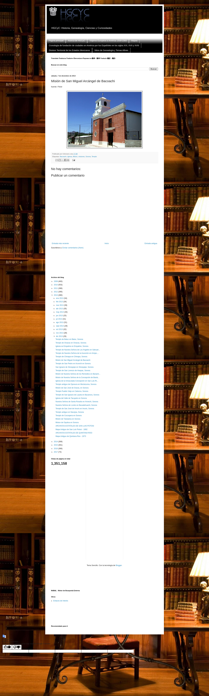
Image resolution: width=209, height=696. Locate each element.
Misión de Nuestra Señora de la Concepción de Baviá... (77, 377)
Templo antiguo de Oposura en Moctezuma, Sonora (75, 384)
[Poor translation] (17, 647)
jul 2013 (59, 319)
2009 (56, 281)
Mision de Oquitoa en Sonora (66, 422)
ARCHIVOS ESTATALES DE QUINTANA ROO (73, 433)
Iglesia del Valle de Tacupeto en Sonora (71, 398)
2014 (56, 442)
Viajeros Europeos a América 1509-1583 (108, 40)
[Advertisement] (105, 264)
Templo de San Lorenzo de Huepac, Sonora (72, 370)
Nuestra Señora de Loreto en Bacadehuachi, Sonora (76, 405)
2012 (56, 292)
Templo (94, 156)
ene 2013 (60, 298)
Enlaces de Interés (60, 601)
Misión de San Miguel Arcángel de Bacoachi (72, 360)
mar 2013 (60, 305)
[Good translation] (7, 647)
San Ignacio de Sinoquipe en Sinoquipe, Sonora (74, 367)
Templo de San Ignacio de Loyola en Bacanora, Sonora (77, 395)
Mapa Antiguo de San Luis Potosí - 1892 (71, 429)
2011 (56, 288)
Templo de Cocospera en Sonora (68, 415)
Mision (75, 156)
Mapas (134, 40)
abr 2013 (59, 309)
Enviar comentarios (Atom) (73, 248)
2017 (56, 452)
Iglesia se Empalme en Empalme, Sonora (71, 346)
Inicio (107, 243)
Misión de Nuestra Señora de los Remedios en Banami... (77, 374)
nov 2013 (60, 333)
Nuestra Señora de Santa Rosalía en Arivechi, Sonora (76, 402)
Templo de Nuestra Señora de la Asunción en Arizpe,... (77, 353)
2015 (56, 445)
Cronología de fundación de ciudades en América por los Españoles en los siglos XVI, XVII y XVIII (94, 45)
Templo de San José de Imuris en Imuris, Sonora (74, 409)
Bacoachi (63, 156)
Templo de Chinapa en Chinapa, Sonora (71, 357)
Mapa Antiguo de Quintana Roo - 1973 (70, 436)
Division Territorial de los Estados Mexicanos (69, 50)
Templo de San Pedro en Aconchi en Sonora (72, 364)
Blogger (119, 565)
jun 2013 (59, 316)
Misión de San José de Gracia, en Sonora (71, 388)
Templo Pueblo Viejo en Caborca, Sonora (71, 391)
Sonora (88, 156)
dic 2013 (59, 336)
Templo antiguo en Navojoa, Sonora (69, 412)
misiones (81, 156)
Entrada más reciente (60, 243)
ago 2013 (60, 322)
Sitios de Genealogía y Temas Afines (111, 50)
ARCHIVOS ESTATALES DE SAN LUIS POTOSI (74, 426)
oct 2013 (59, 329)
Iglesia (69, 156)
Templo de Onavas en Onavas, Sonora (70, 343)
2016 (56, 449)
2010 (56, 285)
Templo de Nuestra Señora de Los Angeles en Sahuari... (77, 350)
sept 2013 (60, 326)
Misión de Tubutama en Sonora (67, 419)
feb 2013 (59, 302)
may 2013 (60, 312)
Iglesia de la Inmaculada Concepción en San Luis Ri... (76, 381)
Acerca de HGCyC (76, 40)
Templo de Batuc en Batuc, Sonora (69, 339)
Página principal (56, 40)
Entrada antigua (151, 243)
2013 (56, 295)
